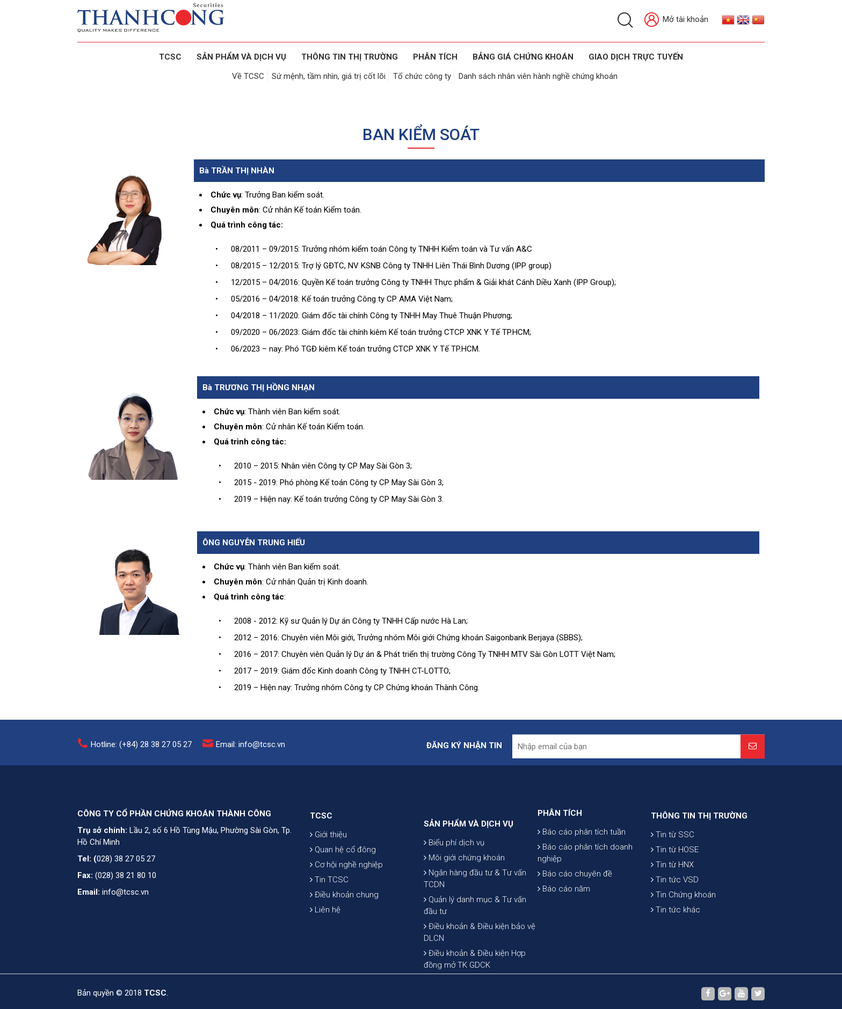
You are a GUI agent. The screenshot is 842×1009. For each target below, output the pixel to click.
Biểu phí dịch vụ (454, 892)
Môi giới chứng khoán (464, 907)
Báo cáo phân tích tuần (582, 860)
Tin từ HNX (672, 899)
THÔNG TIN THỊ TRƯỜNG (349, 57)
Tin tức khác (675, 944)
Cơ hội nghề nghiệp (346, 899)
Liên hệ (325, 944)
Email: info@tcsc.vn (250, 750)
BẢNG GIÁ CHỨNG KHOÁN (523, 57)
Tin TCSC (329, 914)
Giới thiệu (328, 869)
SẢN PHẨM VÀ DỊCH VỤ (241, 57)
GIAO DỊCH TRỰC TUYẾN (636, 57)
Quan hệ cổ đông (343, 884)
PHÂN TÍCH (560, 841)
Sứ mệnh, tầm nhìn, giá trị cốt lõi (329, 76)
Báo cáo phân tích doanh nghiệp (585, 881)
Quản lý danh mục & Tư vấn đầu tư (475, 955)
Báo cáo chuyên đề (575, 902)
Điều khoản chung (344, 929)
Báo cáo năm (564, 917)
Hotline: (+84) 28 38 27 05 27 (141, 750)
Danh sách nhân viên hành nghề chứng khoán (538, 76)
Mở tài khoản (676, 20)
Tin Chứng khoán (683, 929)
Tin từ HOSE (675, 884)
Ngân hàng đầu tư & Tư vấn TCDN (475, 928)
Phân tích (435, 57)
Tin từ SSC (672, 869)
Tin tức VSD (675, 914)
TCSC (170, 57)
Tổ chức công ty (422, 76)
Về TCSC (248, 76)
